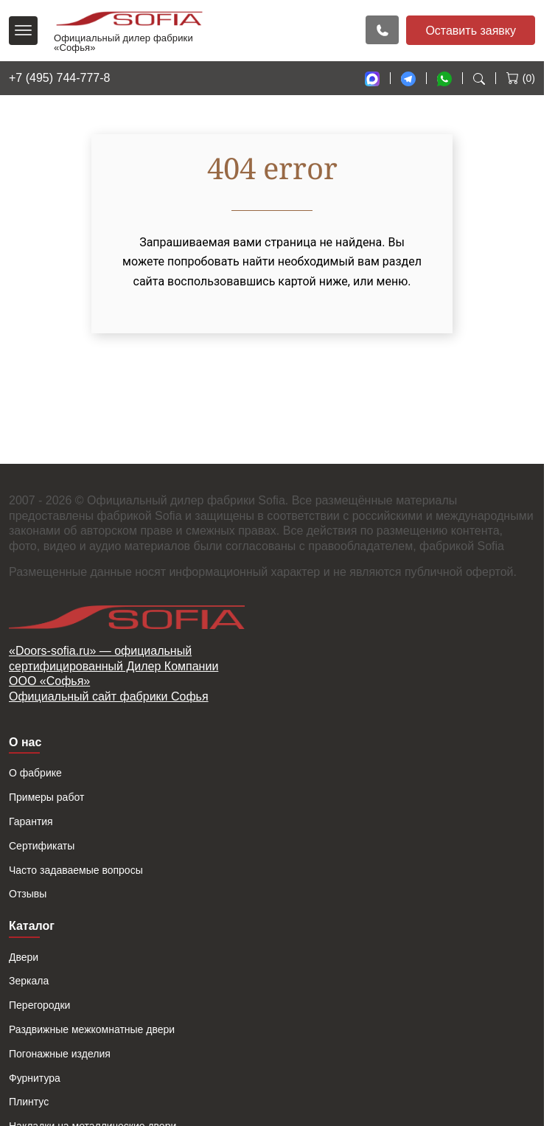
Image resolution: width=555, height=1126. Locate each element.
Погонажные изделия (60, 1054)
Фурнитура (34, 1078)
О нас (25, 742)
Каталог (32, 926)
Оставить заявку (470, 30)
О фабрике (35, 773)
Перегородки (39, 1005)
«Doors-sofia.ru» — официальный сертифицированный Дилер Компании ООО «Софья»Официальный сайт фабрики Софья (113, 673)
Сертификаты (41, 846)
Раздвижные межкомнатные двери (92, 1029)
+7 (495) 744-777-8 (59, 78)
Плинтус (29, 1102)
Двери (23, 957)
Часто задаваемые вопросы (76, 870)
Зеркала (29, 981)
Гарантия (31, 821)
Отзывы (27, 894)
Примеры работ (46, 797)
